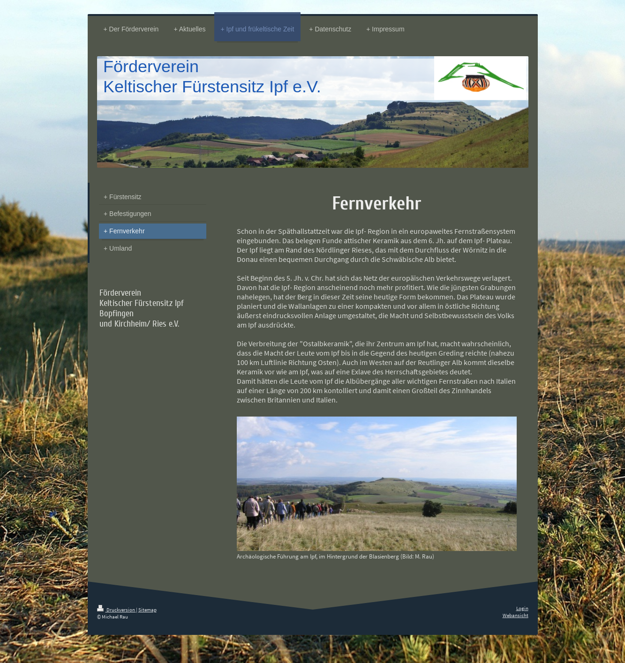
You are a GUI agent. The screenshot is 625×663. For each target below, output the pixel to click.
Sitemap (147, 609)
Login (522, 608)
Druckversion (116, 609)
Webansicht (515, 615)
